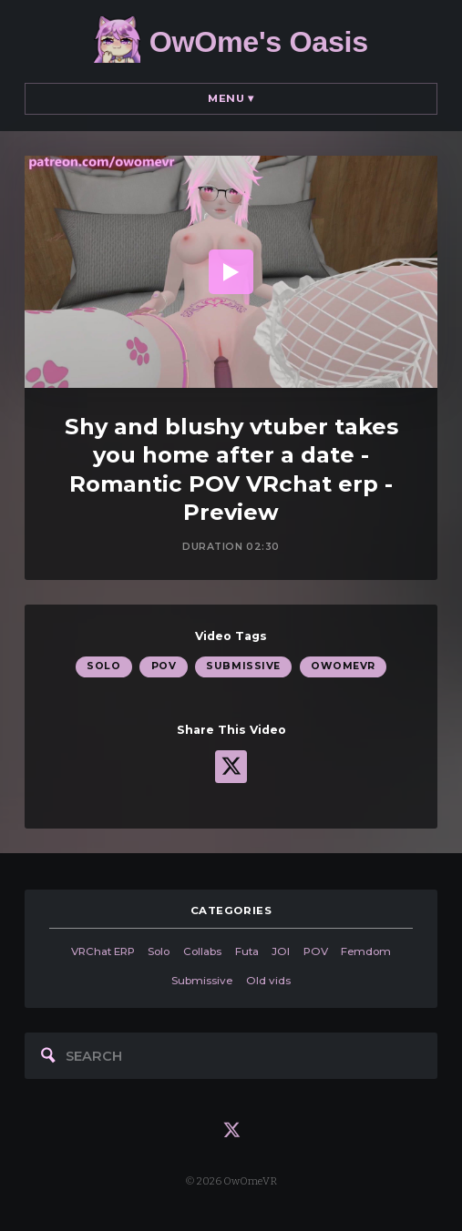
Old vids (268, 980)
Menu (231, 98)
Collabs (202, 951)
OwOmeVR (343, 666)
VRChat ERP (103, 951)
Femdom (366, 951)
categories (231, 910)
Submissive (243, 666)
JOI (281, 951)
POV (164, 666)
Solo (103, 666)
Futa (247, 951)
